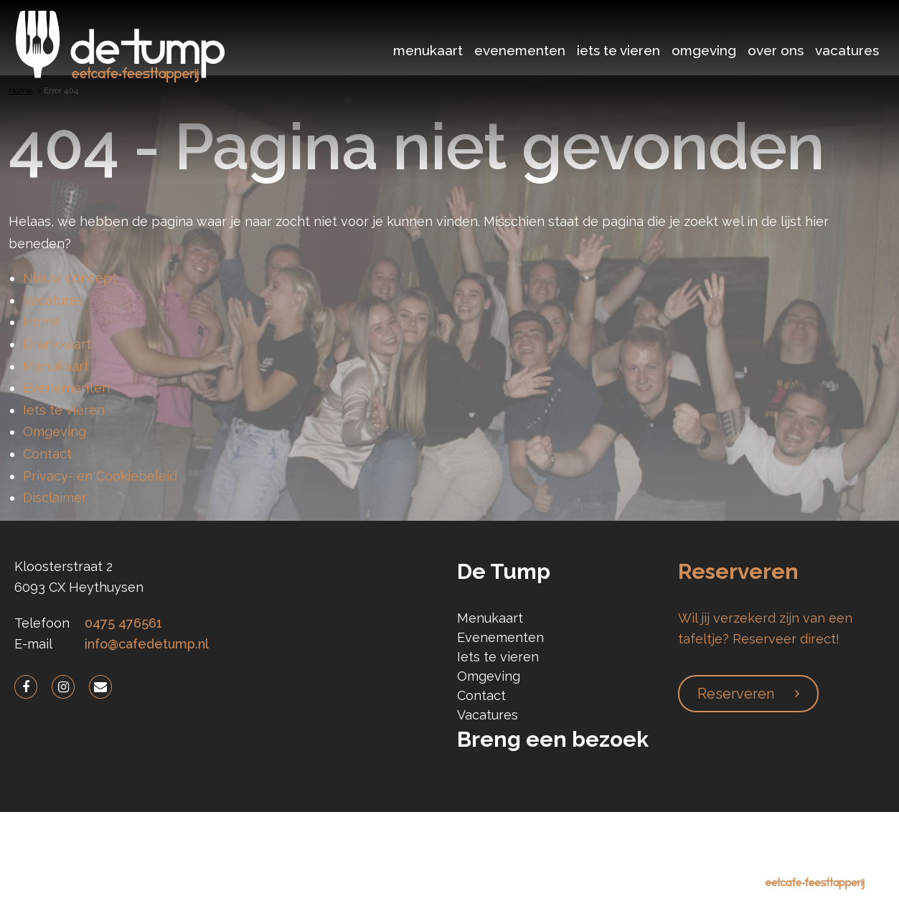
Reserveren (735, 693)
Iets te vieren (618, 50)
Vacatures (847, 50)
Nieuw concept (70, 277)
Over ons (776, 50)
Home (41, 321)
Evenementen (519, 50)
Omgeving (704, 50)
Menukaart (428, 50)
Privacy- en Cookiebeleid (100, 475)
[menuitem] (428, 48)
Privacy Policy (297, 861)
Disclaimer (55, 497)
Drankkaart (57, 343)
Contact (47, 453)
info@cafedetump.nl (147, 643)
